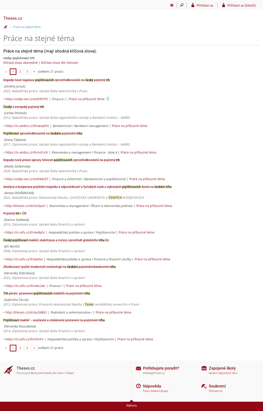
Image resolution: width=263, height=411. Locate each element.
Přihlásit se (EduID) (241, 5)
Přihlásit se (205, 5)
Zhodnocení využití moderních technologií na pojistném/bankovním (59, 267)
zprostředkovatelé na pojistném (42, 133)
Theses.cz (12, 18)
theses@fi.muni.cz (154, 373)
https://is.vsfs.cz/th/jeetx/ (24, 259)
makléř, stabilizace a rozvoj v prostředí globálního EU (56, 240)
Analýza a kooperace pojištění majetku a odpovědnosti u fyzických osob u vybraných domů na (87, 187)
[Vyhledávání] (182, 5)
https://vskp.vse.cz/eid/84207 (26, 179)
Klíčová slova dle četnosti (59, 62)
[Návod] (108, 99)
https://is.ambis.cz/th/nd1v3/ (26, 152)
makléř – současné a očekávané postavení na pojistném (54, 320)
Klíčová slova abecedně (20, 62)
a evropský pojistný (23, 107)
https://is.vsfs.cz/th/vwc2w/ (25, 286)
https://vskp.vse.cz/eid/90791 (26, 99)
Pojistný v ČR (14, 213)
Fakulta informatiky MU (42, 373)
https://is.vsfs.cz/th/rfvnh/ (24, 339)
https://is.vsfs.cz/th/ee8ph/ (25, 232)
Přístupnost (215, 391)
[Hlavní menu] (172, 5)
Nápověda (152, 386)
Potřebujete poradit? (161, 368)
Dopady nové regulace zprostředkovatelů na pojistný (56, 80)
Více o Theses (66, 373)
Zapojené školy (222, 368)
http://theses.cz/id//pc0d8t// (26, 312)
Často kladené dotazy (155, 391)
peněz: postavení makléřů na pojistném (46, 293)
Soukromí (217, 386)
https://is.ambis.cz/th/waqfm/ (27, 126)
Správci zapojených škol (223, 373)
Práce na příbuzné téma (86, 99)
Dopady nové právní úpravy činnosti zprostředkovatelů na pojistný (61, 160)
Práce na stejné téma (27, 27)
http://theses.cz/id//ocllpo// (25, 206)
